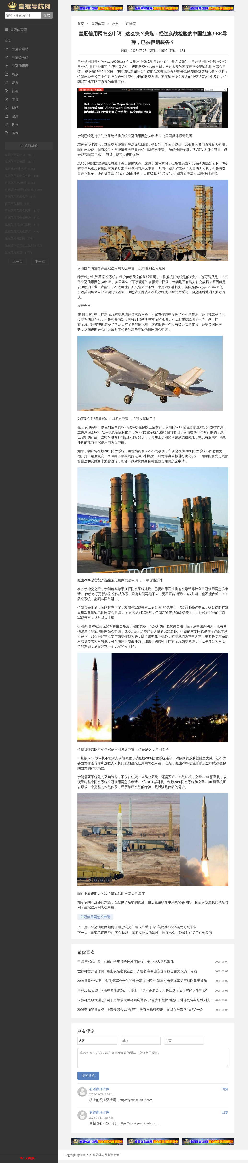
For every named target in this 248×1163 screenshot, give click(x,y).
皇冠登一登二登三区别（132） (24, 245)
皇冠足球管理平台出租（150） (24, 189)
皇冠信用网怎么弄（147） (21, 196)
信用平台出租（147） (18, 203)
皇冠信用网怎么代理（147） (23, 210)
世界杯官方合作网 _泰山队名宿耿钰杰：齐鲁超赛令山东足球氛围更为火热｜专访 (137, 971)
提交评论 (88, 1078)
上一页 (17, 261)
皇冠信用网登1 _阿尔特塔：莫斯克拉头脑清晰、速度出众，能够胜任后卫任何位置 (152, 933)
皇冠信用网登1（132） (19, 252)
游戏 (11, 133)
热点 (11, 74)
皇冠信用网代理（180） (20, 162)
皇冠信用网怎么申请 (95, 917)
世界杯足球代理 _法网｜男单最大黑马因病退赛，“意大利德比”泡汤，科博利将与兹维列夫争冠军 (148, 1000)
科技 (11, 125)
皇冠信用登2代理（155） (20, 182)
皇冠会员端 (17, 57)
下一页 (40, 261)
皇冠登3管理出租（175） (20, 168)
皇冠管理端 (17, 49)
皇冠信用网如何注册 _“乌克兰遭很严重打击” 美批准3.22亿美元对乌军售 (144, 927)
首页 (8, 41)
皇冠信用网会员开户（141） (23, 217)
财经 (11, 108)
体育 (11, 99)
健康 (11, 116)
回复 (225, 1092)
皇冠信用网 (17, 66)
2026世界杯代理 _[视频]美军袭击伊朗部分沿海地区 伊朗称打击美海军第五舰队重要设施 (142, 981)
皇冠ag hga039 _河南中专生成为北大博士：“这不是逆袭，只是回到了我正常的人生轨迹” (142, 990)
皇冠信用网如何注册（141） (23, 224)
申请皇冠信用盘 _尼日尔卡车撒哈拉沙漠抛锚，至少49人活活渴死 (125, 961)
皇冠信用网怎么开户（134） (23, 231)
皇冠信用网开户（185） (20, 155)
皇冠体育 (98, 24)
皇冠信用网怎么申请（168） (23, 175)
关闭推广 (31, 1158)
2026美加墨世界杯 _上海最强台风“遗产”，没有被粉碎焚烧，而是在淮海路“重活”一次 (140, 1009)
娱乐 (11, 83)
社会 (11, 91)
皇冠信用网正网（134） (20, 238)
